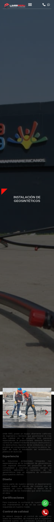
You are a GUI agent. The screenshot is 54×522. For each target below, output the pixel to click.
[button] (30, 4)
